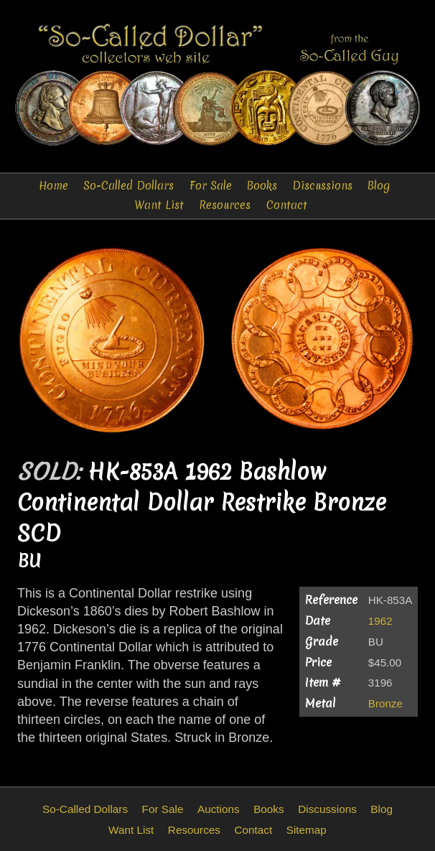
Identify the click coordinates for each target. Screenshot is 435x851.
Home (53, 185)
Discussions (322, 185)
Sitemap (306, 830)
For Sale (211, 185)
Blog (379, 185)
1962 (380, 621)
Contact (286, 205)
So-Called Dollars (128, 185)
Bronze (385, 703)
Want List (159, 205)
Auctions (218, 809)
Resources (225, 205)
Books (262, 185)
